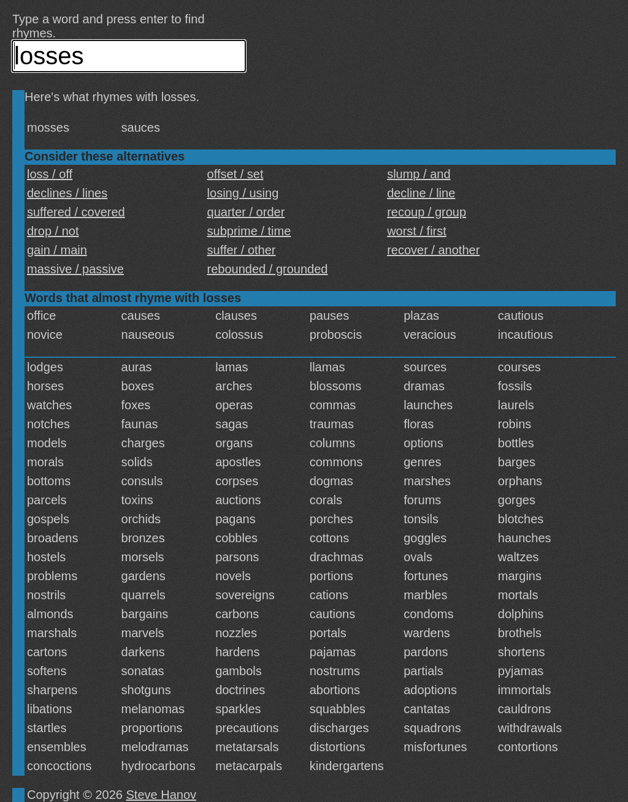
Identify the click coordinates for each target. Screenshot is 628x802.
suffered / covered (76, 212)
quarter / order (246, 212)
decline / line (421, 193)
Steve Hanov (161, 794)
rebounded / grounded (267, 269)
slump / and (418, 174)
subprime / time (249, 231)
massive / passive (75, 269)
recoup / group (426, 212)
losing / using (243, 193)
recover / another (433, 250)
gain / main (57, 250)
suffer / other (241, 250)
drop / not (53, 231)
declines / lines (67, 193)
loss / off (49, 174)
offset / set (235, 174)
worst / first (416, 231)
